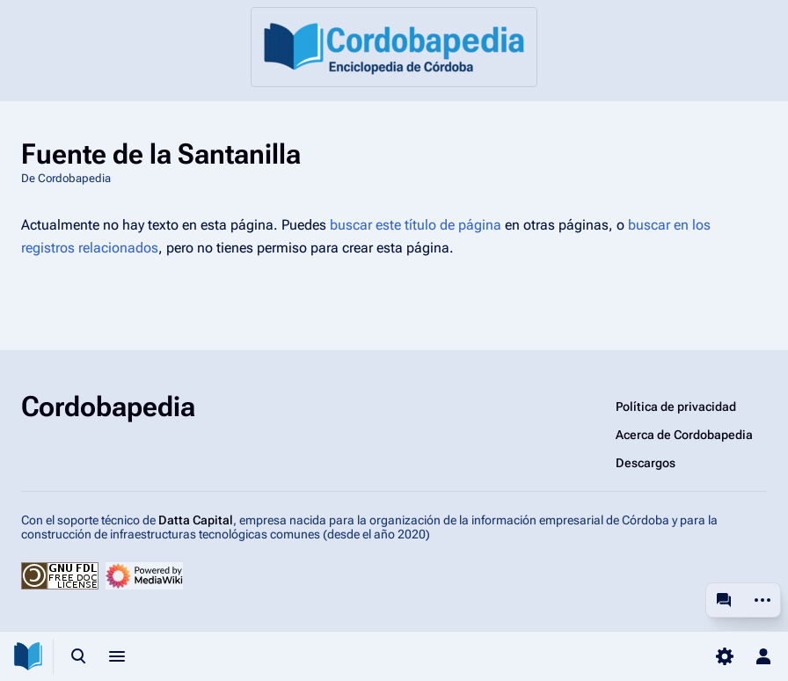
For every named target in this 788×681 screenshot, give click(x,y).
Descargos (645, 463)
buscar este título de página (415, 224)
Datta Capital (195, 520)
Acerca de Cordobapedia (684, 435)
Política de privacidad (676, 406)
